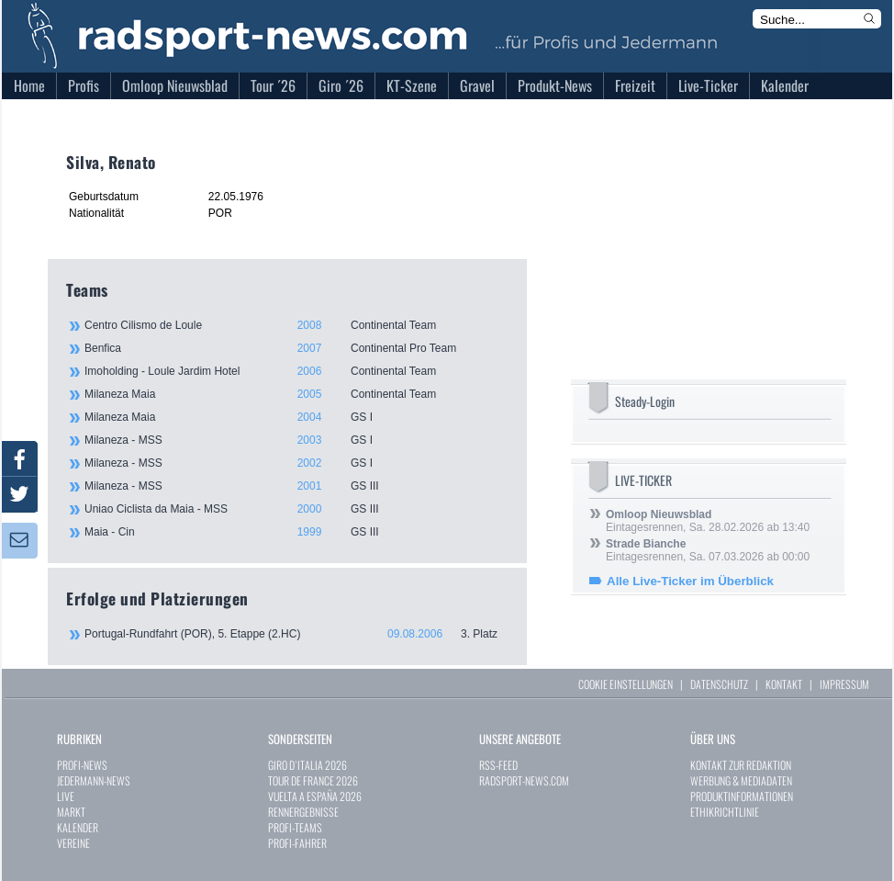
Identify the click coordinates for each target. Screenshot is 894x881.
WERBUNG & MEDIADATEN (741, 780)
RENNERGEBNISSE (303, 811)
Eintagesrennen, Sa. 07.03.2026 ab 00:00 (708, 550)
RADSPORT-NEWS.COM (524, 780)
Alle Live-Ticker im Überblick (690, 581)
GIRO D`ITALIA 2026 (307, 765)
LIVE (65, 796)
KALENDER (77, 827)
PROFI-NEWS (82, 765)
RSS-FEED (498, 765)
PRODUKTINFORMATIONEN (741, 796)
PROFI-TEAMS (295, 827)
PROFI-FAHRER (297, 843)
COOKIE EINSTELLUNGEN (625, 684)
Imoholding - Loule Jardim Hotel (295, 371)
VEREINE (73, 843)
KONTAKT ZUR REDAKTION (740, 765)
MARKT (71, 811)
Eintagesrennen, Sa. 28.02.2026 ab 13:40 (708, 521)
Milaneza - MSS (295, 440)
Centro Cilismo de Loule (295, 325)
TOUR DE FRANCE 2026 (313, 780)
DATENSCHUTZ (719, 684)
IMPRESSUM (844, 684)
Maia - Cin (295, 531)
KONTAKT (783, 684)
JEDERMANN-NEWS (93, 780)
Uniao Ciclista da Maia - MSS (295, 509)
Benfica (295, 348)
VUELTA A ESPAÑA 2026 (315, 796)
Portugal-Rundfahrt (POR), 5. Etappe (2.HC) (296, 633)
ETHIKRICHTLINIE (724, 811)
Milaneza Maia (295, 394)
